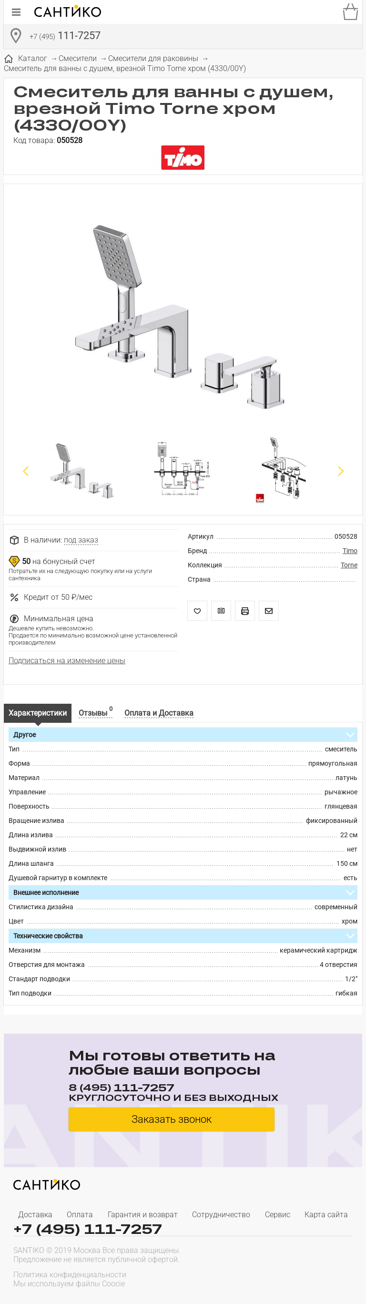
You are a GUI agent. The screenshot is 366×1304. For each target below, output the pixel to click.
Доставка (35, 1214)
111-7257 (65, 37)
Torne (349, 565)
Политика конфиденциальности (69, 1274)
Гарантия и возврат (143, 1214)
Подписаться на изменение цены (67, 660)
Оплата (80, 1214)
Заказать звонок (172, 1119)
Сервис (277, 1214)
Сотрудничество (221, 1214)
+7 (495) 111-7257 (87, 1229)
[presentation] (292, 1278)
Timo (350, 550)
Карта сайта (326, 1214)
